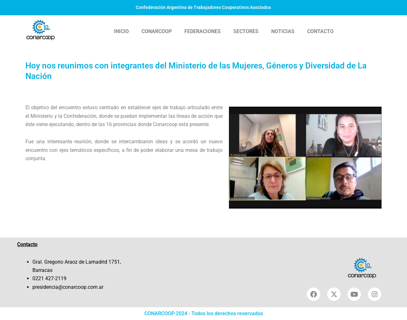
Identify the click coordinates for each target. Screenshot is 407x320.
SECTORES (246, 31)
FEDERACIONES (202, 31)
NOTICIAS (282, 31)
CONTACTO (320, 31)
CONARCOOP (156, 31)
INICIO (121, 31)
